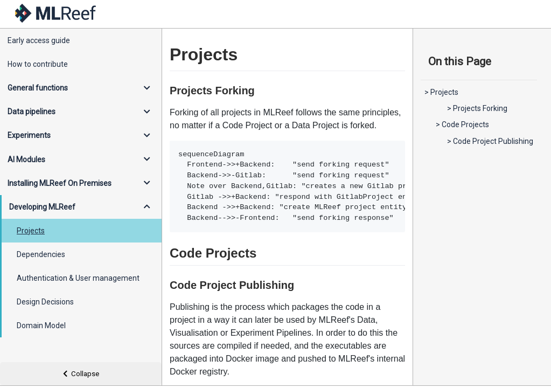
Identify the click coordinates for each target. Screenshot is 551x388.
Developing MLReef (42, 207)
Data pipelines (31, 111)
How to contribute (38, 64)
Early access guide (39, 40)
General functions (38, 88)
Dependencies (41, 254)
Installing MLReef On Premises (59, 183)
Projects (31, 230)
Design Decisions (45, 301)
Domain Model (41, 325)
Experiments (29, 135)
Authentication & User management (78, 278)
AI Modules (26, 159)
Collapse (81, 374)
